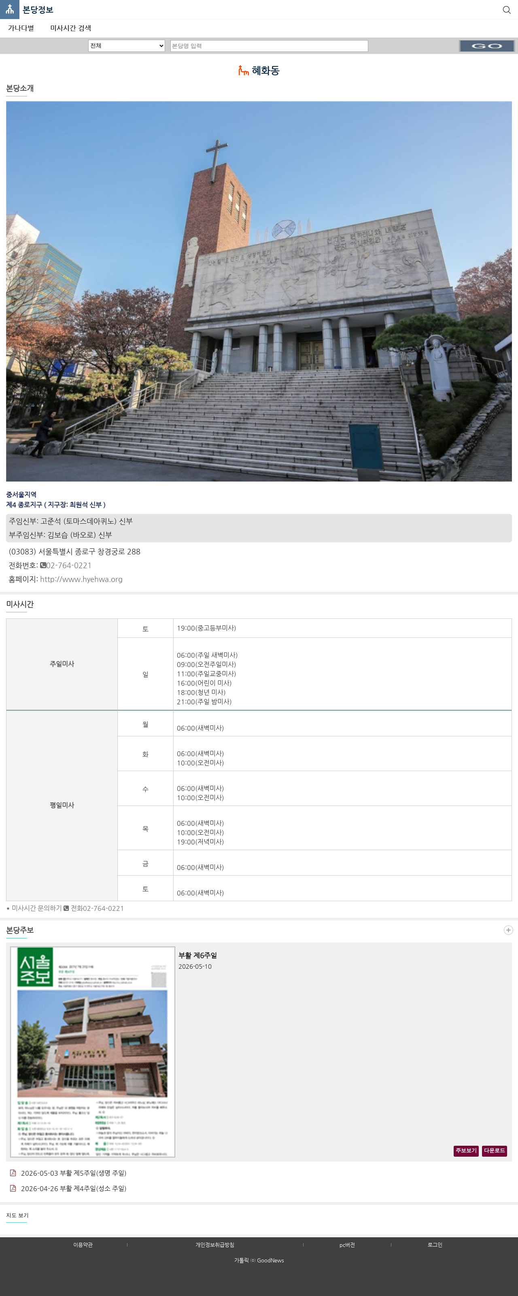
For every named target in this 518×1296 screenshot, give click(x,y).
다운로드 (494, 1150)
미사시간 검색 (70, 28)
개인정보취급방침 (214, 1245)
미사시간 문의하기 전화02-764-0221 (68, 908)
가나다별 (21, 28)
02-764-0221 (66, 565)
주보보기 (466, 1150)
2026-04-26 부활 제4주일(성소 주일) (68, 1188)
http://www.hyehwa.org (81, 579)
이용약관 (83, 1245)
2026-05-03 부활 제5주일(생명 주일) (68, 1173)
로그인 (435, 1245)
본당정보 (38, 10)
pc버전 (347, 1245)
